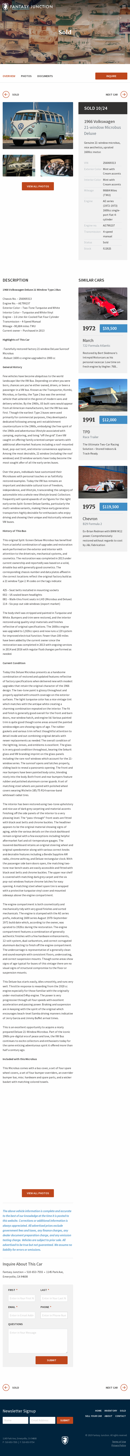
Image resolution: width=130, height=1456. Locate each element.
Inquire (111, 76)
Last (44, 1290)
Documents (45, 76)
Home (98, 1410)
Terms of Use (119, 1441)
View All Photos (38, 186)
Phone (45, 1307)
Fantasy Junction (27, 7)
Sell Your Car (93, 1416)
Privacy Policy (119, 1445)
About (108, 1416)
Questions (15, 1324)
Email (11, 1307)
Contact (120, 1416)
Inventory (110, 1410)
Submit (51, 1360)
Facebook (124, 1424)
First (11, 1290)
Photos (26, 76)
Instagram (114, 1424)
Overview (9, 76)
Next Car (116, 94)
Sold (11, 94)
